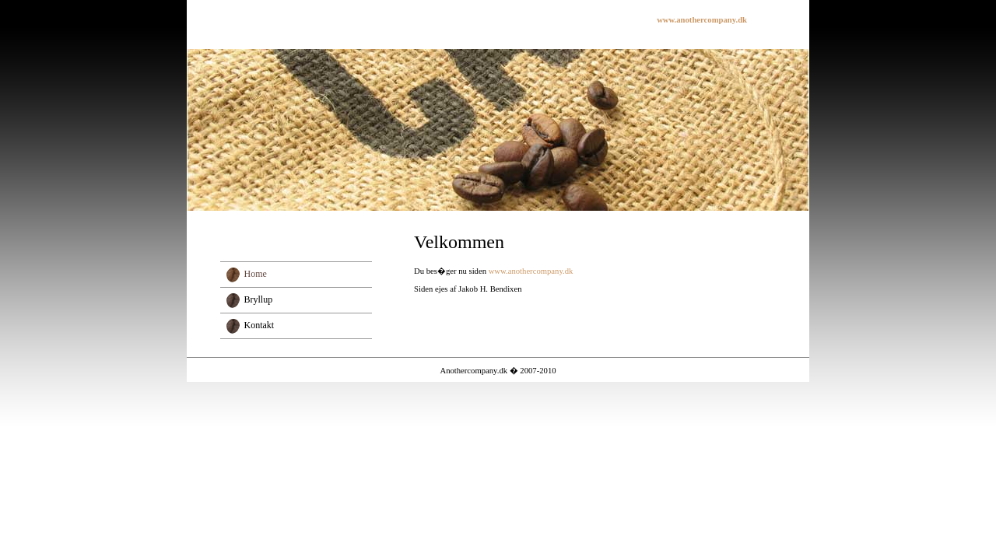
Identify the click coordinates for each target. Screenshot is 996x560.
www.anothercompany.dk (531, 271)
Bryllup (258, 299)
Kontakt (259, 325)
